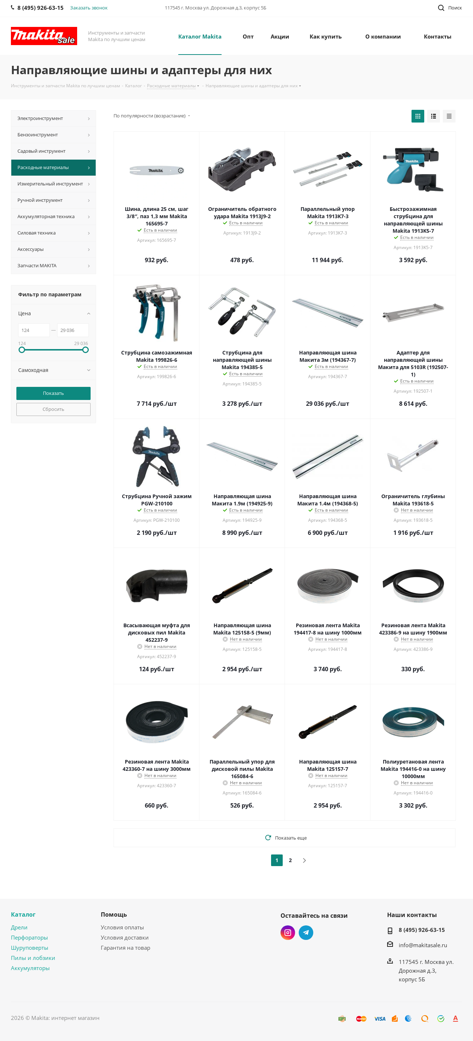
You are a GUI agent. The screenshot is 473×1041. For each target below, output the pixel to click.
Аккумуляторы (30, 968)
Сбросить (53, 409)
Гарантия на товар (125, 947)
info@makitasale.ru (423, 945)
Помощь (114, 914)
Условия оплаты (122, 927)
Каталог (23, 914)
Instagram (288, 932)
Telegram (306, 932)
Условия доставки (125, 937)
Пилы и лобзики (33, 957)
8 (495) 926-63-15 (422, 929)
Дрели (19, 927)
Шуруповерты (29, 947)
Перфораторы (29, 937)
